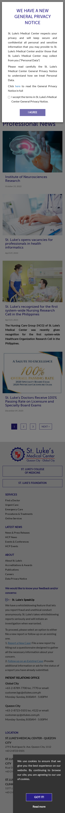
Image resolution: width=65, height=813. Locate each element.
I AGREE (32, 112)
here (17, 86)
